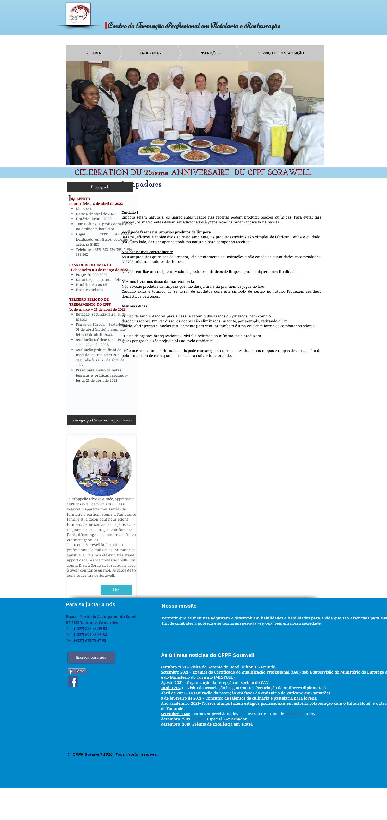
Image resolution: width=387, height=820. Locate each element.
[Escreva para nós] (91, 657)
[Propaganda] (100, 187)
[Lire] (116, 590)
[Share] (77, 671)
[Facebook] (73, 681)
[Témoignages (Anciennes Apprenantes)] (101, 420)
